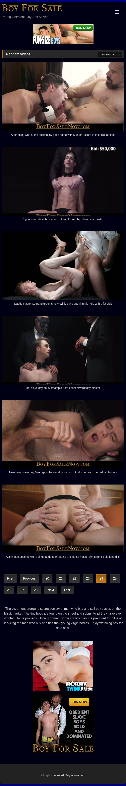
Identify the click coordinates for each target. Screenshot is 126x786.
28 (36, 590)
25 (115, 578)
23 (88, 578)
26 (9, 590)
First (10, 578)
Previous (29, 578)
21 (61, 578)
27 (22, 590)
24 (101, 578)
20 (47, 578)
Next (50, 590)
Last (67, 590)
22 (74, 578)
